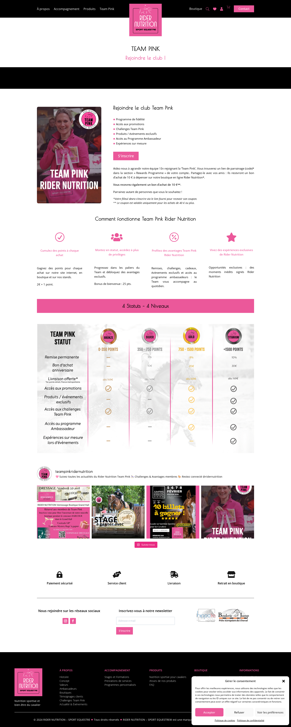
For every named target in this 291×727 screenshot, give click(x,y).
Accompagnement (66, 9)
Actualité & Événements (73, 704)
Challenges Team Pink (72, 700)
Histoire (64, 677)
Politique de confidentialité (250, 720)
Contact (243, 9)
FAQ (151, 685)
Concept (64, 681)
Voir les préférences (270, 712)
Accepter (209, 712)
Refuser (239, 712)
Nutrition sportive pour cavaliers (167, 677)
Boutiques (65, 692)
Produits (90, 9)
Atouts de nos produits (162, 681)
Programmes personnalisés (120, 685)
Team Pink (107, 9)
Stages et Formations (116, 677)
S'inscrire (126, 155)
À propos (43, 9)
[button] (283, 681)
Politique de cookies (225, 720)
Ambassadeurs (68, 688)
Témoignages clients (71, 696)
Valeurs (64, 685)
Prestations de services (118, 681)
